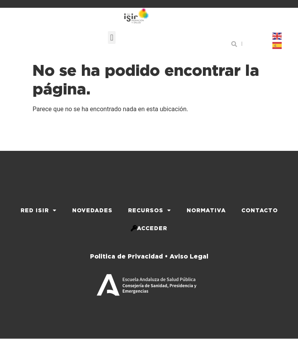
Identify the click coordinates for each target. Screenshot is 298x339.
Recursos (149, 210)
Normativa (206, 210)
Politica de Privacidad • (129, 256)
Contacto (259, 210)
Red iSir (39, 210)
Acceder (149, 228)
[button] (111, 37)
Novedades (92, 210)
